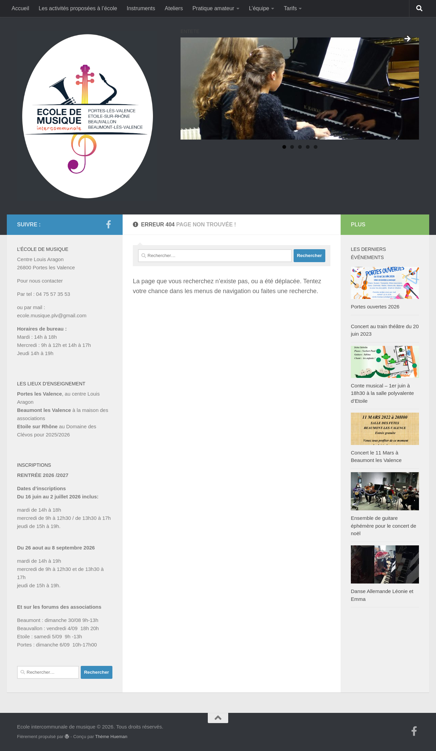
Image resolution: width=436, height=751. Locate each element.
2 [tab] (292, 147)
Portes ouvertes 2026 (375, 306)
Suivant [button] (407, 39)
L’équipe (259, 8)
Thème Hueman (111, 736)
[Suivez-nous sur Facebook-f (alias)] (108, 224)
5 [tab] (315, 147)
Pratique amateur (213, 8)
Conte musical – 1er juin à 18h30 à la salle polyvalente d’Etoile (382, 393)
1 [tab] (284, 147)
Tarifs (290, 8)
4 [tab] (308, 147)
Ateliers (174, 8)
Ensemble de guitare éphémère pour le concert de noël (383, 525)
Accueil (20, 8)
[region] (300, 88)
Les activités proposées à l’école (78, 8)
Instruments (141, 8)
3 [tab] (300, 147)
